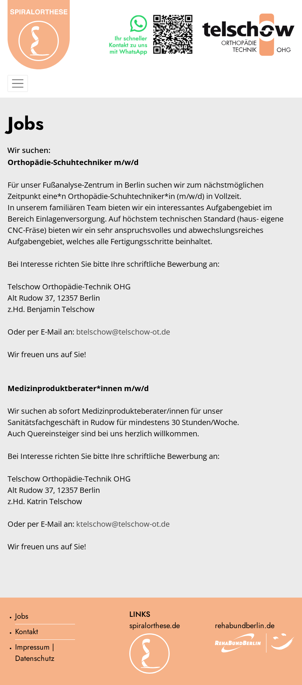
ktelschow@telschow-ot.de (123, 524)
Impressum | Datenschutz (34, 653)
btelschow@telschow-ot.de (123, 332)
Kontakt (26, 631)
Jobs (21, 616)
